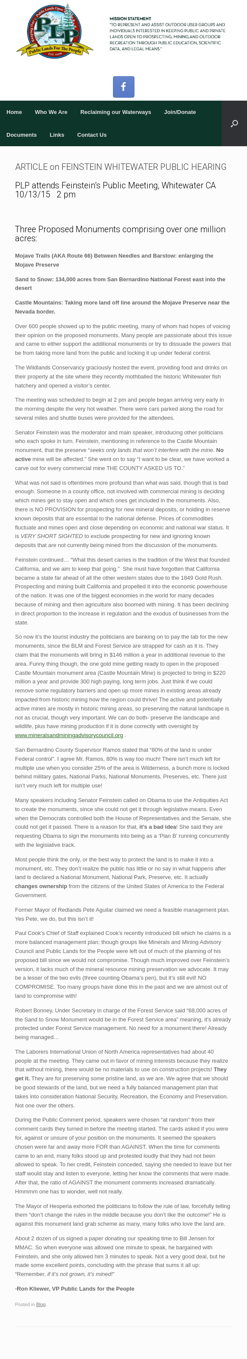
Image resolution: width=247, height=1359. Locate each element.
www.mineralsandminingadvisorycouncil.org (69, 735)
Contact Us (92, 135)
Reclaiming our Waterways (115, 112)
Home (14, 112)
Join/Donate (180, 112)
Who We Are (51, 112)
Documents (21, 135)
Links (57, 135)
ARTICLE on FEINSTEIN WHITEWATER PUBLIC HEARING (121, 167)
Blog (41, 1304)
